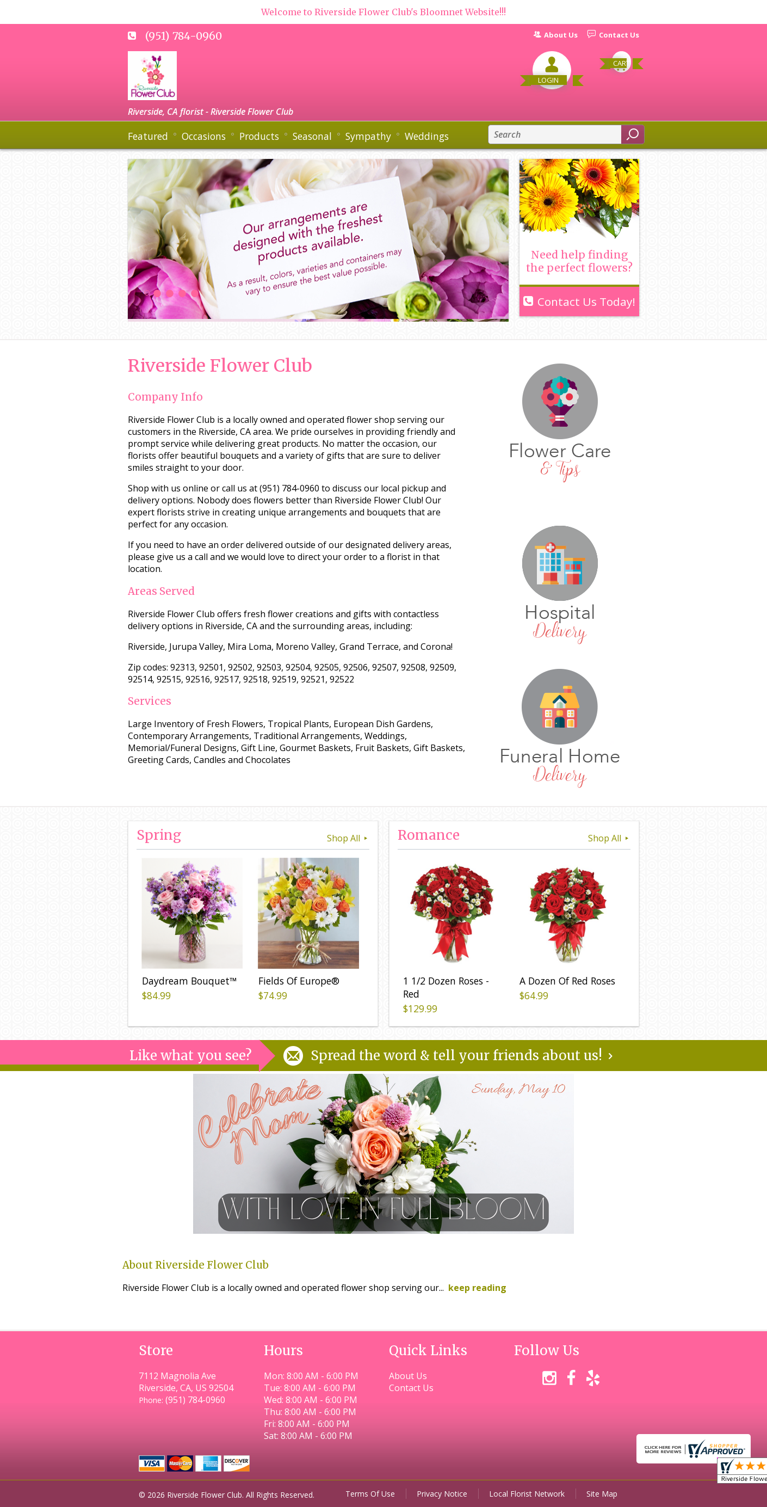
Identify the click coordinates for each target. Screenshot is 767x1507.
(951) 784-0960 (183, 35)
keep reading (477, 1288)
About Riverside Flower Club (195, 1265)
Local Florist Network (527, 1493)
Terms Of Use (370, 1493)
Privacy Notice (442, 1493)
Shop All (348, 838)
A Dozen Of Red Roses (567, 980)
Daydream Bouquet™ (189, 980)
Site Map (601, 1493)
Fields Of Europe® (298, 980)
